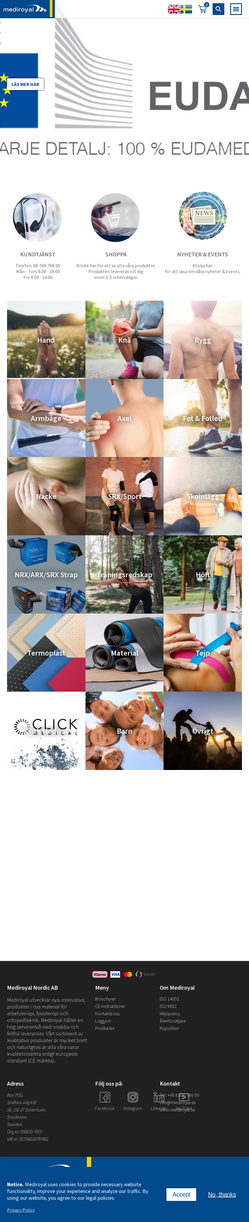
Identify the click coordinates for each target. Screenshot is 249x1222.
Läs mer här (25, 84)
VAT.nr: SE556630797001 (28, 1139)
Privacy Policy (21, 1210)
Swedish (186, 9)
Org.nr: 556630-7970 (24, 1132)
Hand (46, 340)
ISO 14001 (169, 999)
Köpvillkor (169, 1028)
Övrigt (202, 731)
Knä (124, 340)
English (174, 9)
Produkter (105, 1028)
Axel (124, 418)
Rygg (203, 340)
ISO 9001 (168, 1006)
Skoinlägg (202, 496)
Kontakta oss (107, 1013)
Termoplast (46, 652)
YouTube (184, 1108)
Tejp (203, 652)
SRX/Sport (125, 496)
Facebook (105, 1108)
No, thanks (222, 1194)
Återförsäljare (173, 1021)
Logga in (103, 1021)
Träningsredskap (124, 574)
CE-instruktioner (110, 1006)
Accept (181, 1194)
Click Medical (46, 731)
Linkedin (159, 1108)
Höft (203, 574)
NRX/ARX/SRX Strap (46, 574)
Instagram (132, 1108)
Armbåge (46, 418)
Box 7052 (15, 1095)
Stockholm (17, 1117)
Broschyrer (105, 999)
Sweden (14, 1124)
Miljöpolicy (170, 1013)
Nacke (46, 496)
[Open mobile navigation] (236, 9)
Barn (124, 731)
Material (124, 652)
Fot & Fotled (203, 418)
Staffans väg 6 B (21, 1102)
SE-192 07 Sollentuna (26, 1110)
